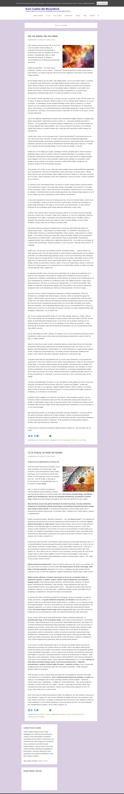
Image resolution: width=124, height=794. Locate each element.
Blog (85, 16)
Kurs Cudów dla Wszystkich (42, 9)
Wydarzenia (68, 16)
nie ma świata (81, 440)
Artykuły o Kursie (44, 714)
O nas (48, 16)
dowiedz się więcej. (91, 3)
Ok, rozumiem (105, 3)
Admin (53, 40)
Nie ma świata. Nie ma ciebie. (43, 36)
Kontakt (92, 16)
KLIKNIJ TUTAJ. (42, 761)
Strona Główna (38, 16)
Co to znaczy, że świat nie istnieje (45, 453)
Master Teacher (44, 440)
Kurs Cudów (57, 16)
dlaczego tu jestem (65, 714)
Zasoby (78, 16)
